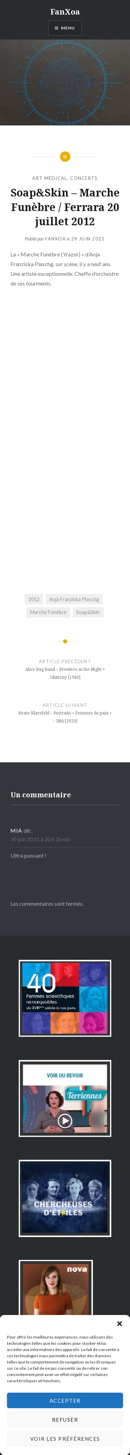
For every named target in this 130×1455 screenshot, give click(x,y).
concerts (83, 178)
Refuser (65, 1420)
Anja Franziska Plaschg (74, 599)
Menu (68, 27)
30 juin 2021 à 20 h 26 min (40, 839)
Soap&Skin (88, 612)
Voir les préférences (65, 1439)
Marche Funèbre (48, 612)
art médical (49, 178)
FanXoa (65, 11)
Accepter (65, 1400)
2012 (34, 599)
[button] (119, 1323)
